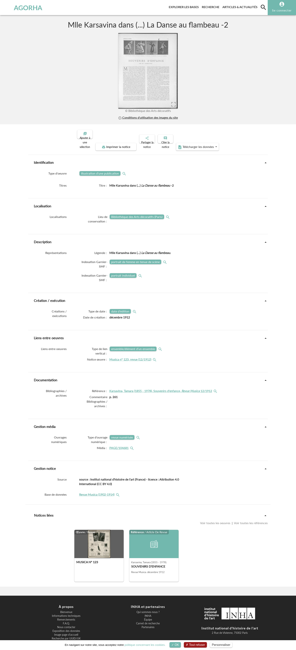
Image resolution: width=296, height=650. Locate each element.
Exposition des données (66, 618)
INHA (148, 603)
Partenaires (148, 614)
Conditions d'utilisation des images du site (148, 117)
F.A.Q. (66, 610)
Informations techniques (66, 603)
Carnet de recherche (148, 610)
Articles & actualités (240, 6)
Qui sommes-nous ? (148, 599)
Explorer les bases (184, 6)
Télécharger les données (234, 134)
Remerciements (66, 607)
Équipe (148, 607)
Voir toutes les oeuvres (215, 510)
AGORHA (23, 7)
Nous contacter (66, 614)
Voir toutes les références (250, 510)
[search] (263, 7)
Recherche (211, 6)
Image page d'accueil (66, 622)
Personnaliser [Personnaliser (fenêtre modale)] (221, 644)
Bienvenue (66, 599)
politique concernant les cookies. (145, 644)
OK (175, 644)
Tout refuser (195, 644)
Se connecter (282, 10)
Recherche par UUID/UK (66, 625)
